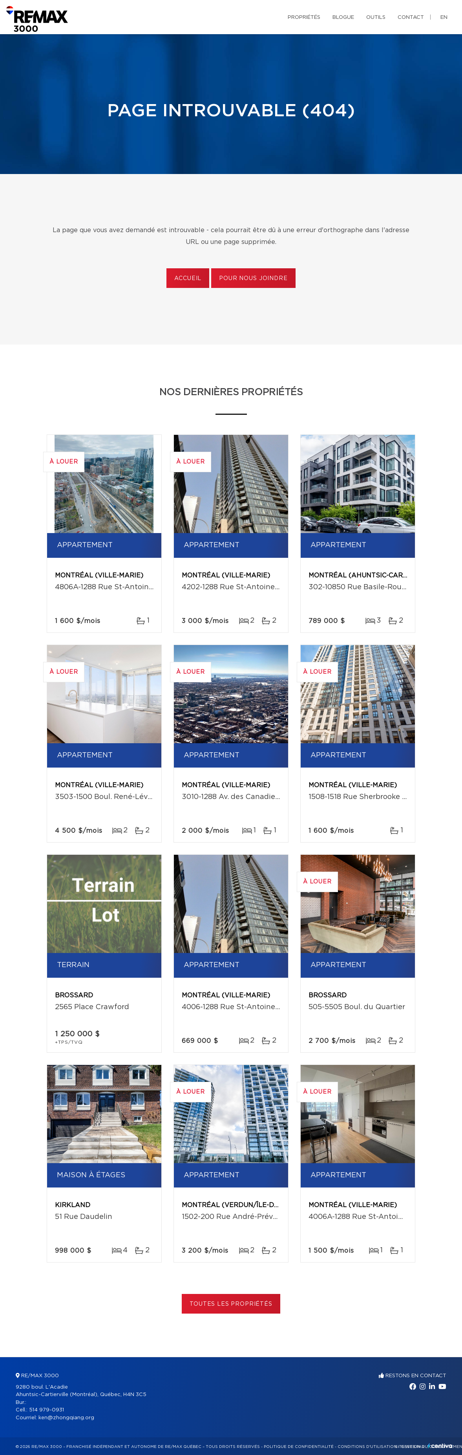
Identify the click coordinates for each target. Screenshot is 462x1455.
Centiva (440, 1445)
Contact (411, 17)
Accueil (187, 278)
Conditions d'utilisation (367, 1447)
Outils (375, 17)
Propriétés (304, 17)
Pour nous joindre (253, 278)
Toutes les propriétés (231, 1304)
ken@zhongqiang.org (66, 1417)
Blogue (343, 17)
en (443, 17)
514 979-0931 (46, 1410)
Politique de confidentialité (299, 1447)
